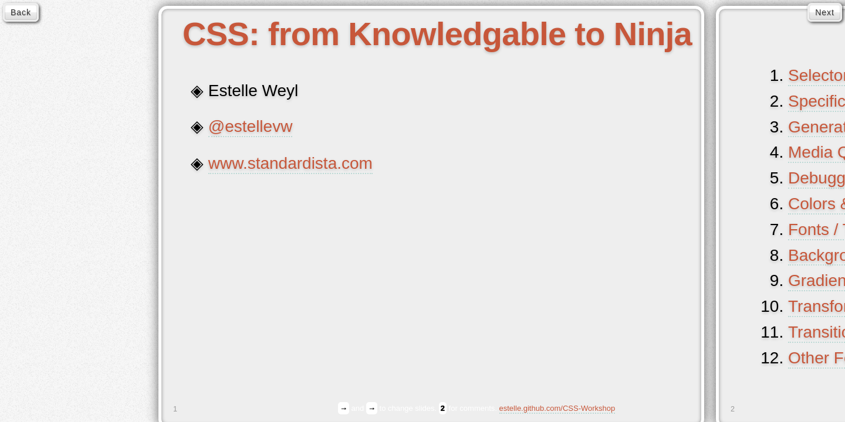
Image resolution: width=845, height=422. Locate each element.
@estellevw (250, 126)
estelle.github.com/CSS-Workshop (557, 408)
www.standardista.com (290, 163)
